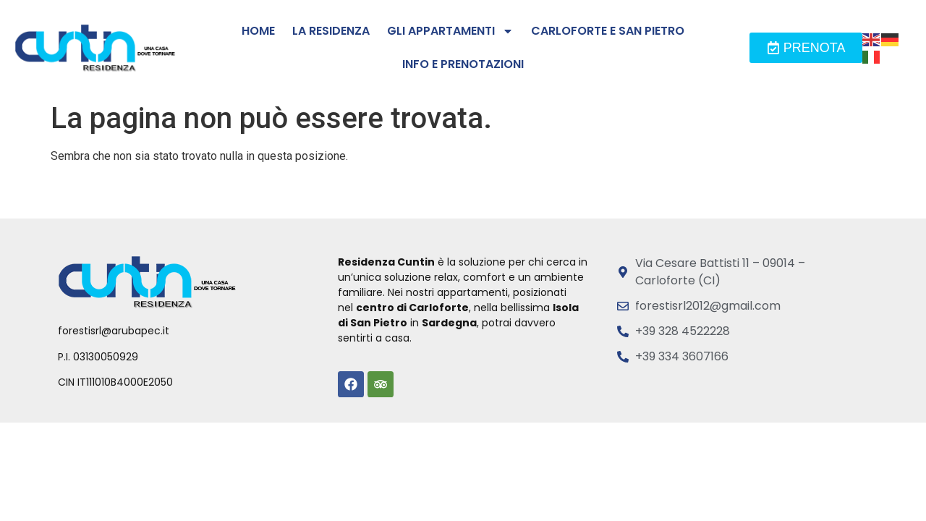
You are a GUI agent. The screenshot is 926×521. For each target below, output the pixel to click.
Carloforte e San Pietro (607, 30)
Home (258, 30)
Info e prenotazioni (463, 64)
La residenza (331, 30)
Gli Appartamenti (450, 31)
